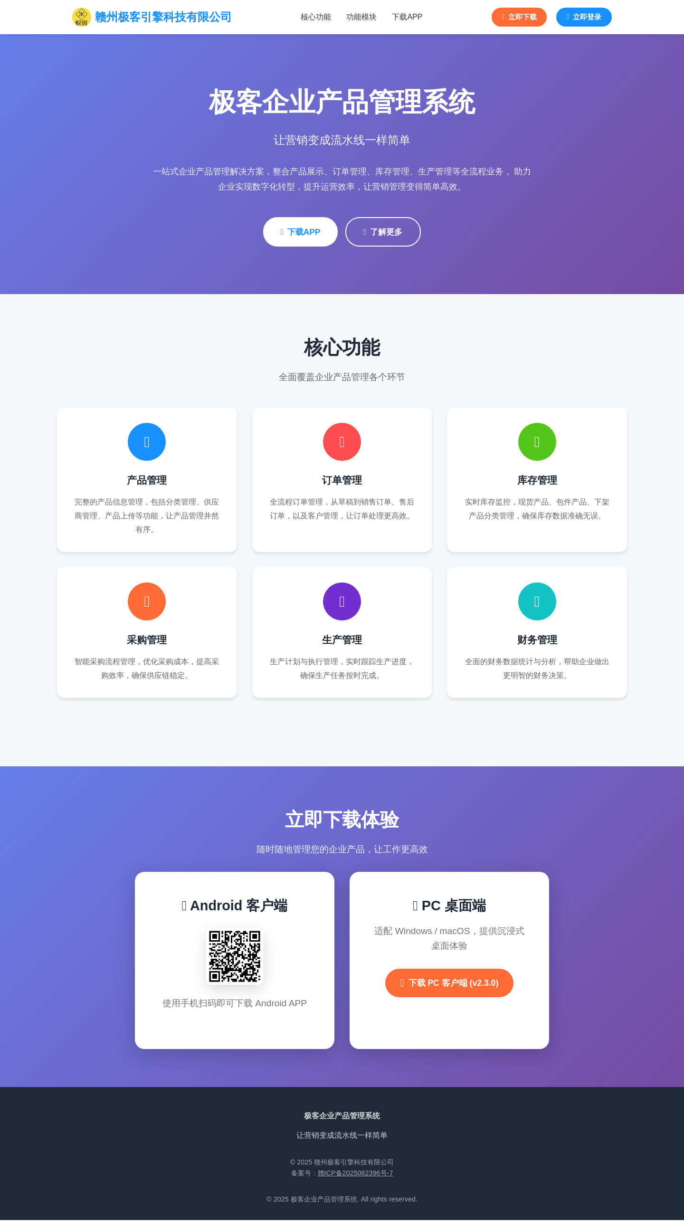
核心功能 (311, 17)
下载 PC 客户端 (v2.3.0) (449, 984)
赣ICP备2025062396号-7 (355, 1174)
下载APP (403, 17)
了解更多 (385, 232)
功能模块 (357, 17)
